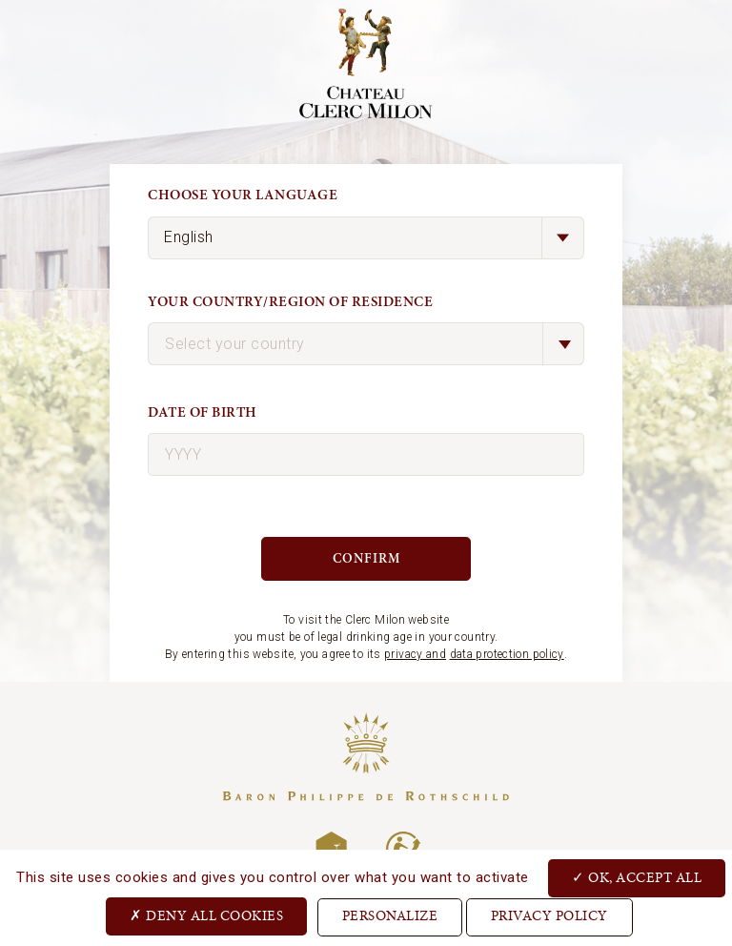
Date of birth (202, 412)
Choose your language (242, 195)
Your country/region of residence (290, 302)
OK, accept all (637, 877)
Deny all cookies (206, 915)
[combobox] (366, 343)
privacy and (415, 654)
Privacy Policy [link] (549, 917)
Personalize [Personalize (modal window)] (390, 917)
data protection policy (507, 654)
